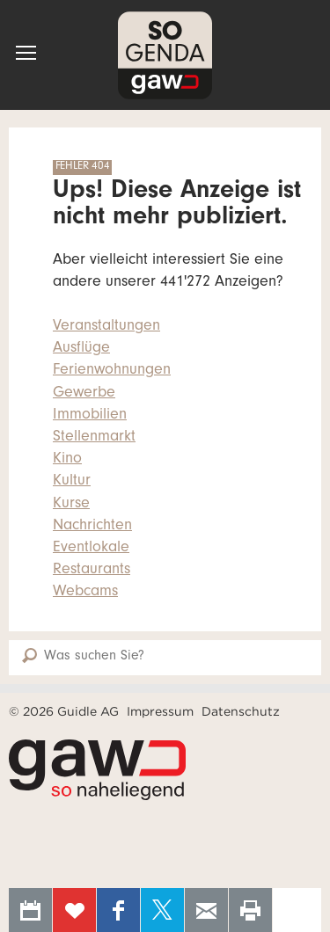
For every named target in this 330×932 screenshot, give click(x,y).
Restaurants (91, 571)
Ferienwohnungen (112, 371)
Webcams (85, 593)
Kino (67, 460)
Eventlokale (91, 549)
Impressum (160, 711)
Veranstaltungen (106, 327)
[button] (26, 53)
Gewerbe (84, 394)
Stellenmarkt (94, 438)
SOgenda (165, 55)
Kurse (71, 505)
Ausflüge (81, 349)
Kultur (72, 482)
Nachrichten (92, 527)
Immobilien (90, 416)
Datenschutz (241, 711)
